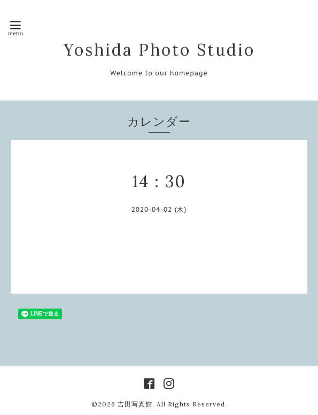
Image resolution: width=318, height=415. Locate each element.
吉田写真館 (135, 404)
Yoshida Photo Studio (159, 50)
